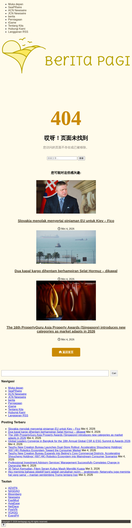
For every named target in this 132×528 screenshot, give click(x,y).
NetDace (13, 506)
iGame (12, 22)
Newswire (14, 497)
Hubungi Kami (16, 28)
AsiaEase (14, 503)
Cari (114, 373)
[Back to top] (3, 525)
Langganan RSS (18, 31)
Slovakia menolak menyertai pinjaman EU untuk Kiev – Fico (66, 221)
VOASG (13, 512)
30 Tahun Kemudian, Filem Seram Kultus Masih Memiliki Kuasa (46, 468)
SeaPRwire (15, 7)
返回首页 (66, 352)
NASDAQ (14, 491)
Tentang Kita (15, 25)
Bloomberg (14, 494)
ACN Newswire (17, 10)
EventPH (13, 515)
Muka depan (15, 4)
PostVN (12, 509)
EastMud (13, 500)
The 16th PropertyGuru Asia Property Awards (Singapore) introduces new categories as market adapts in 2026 (65, 329)
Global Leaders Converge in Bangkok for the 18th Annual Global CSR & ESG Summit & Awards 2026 (69, 441)
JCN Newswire (17, 13)
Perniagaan (15, 19)
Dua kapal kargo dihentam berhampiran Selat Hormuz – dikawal (66, 271)
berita (11, 16)
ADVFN (12, 488)
